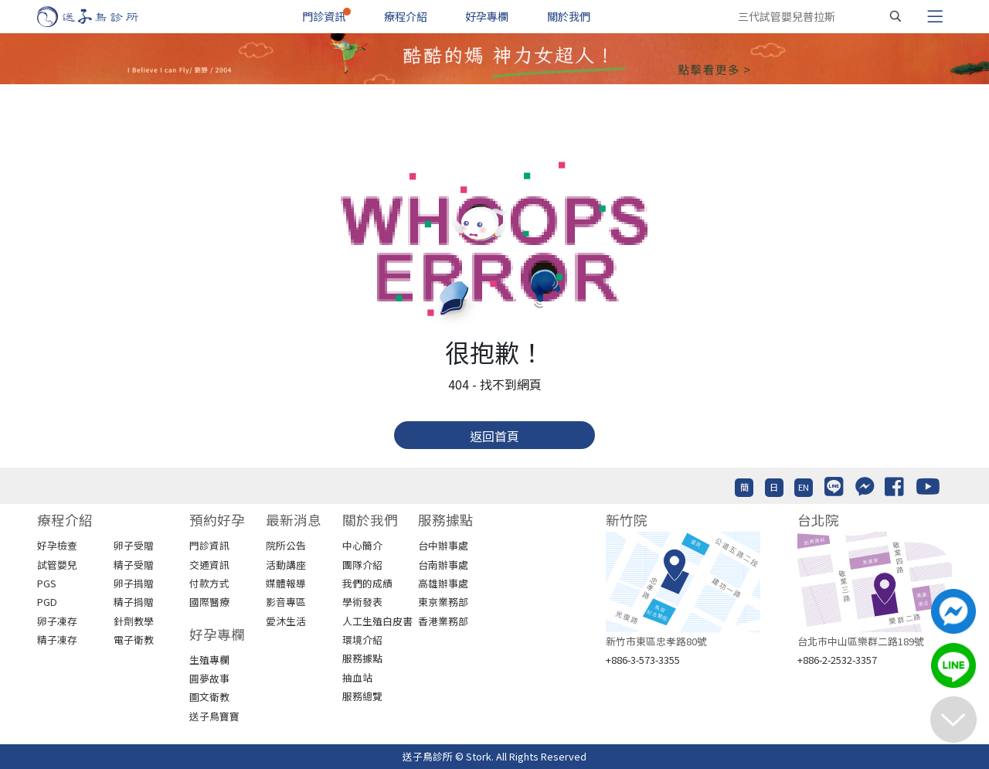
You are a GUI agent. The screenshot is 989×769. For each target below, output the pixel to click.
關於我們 (568, 16)
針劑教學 (134, 621)
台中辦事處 (443, 545)
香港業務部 (443, 621)
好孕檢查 (57, 545)
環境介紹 (362, 639)
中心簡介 (362, 545)
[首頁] (102, 16)
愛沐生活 (286, 621)
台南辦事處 (443, 564)
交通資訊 (209, 564)
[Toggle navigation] (935, 16)
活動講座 (286, 564)
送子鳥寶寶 (214, 716)
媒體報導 (286, 583)
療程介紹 (405, 16)
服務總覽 (362, 696)
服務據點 (362, 658)
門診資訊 (323, 16)
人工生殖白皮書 (377, 621)
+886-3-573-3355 (643, 659)
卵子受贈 (134, 545)
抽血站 (357, 677)
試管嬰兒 (57, 564)
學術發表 (362, 601)
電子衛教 (134, 639)
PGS (46, 583)
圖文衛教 (209, 696)
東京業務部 (443, 601)
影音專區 (286, 601)
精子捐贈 (134, 601)
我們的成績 (367, 583)
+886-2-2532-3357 (837, 659)
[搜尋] (895, 16)
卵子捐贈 (134, 583)
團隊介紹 (362, 564)
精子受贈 (134, 564)
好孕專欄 (486, 16)
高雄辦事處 (443, 583)
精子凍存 (57, 639)
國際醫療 (209, 601)
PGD (47, 601)
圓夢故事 (209, 678)
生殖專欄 (209, 659)
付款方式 (209, 583)
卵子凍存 (57, 621)
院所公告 (286, 545)
